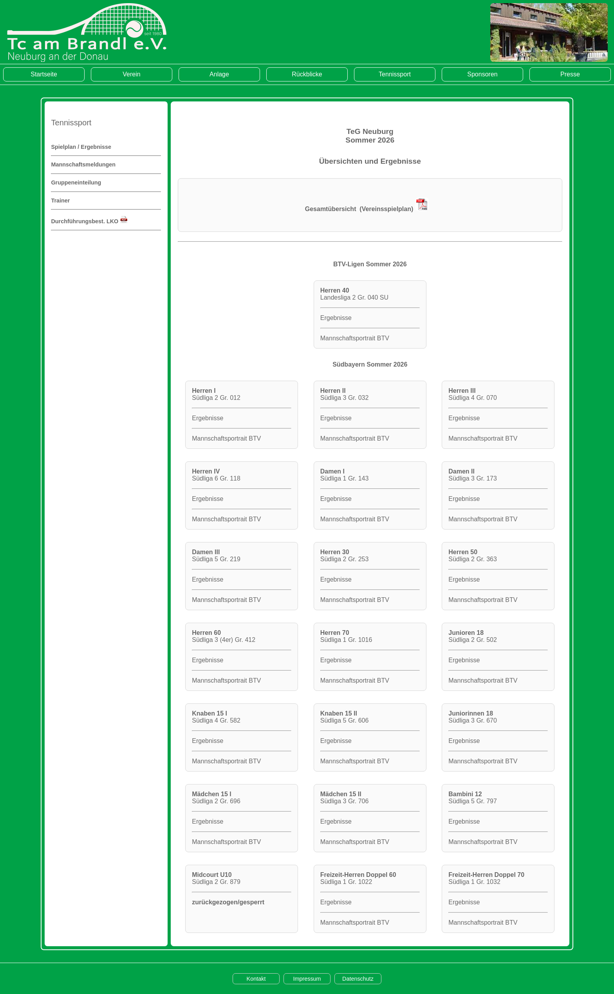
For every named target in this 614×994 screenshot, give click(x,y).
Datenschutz (358, 979)
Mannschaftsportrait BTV (354, 338)
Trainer (60, 200)
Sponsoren (482, 74)
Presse (570, 74)
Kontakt (256, 979)
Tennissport (395, 74)
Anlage (219, 74)
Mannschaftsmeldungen (83, 164)
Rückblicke (307, 74)
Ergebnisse (336, 317)
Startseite (44, 74)
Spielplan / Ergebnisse (81, 147)
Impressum (307, 979)
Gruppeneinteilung (76, 182)
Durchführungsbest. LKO (89, 221)
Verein (131, 74)
